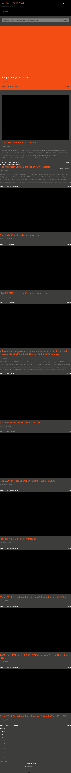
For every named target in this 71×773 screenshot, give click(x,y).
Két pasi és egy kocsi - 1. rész (16, 77)
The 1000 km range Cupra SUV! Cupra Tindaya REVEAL (27, 480)
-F (4, 746)
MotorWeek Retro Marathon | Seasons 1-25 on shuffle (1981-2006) (33, 597)
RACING (5, 11)
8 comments (10, 432)
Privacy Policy (31, 766)
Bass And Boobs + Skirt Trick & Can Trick (20, 422)
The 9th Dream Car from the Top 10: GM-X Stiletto (25, 166)
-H (4, 752)
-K (4, 757)
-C (4, 737)
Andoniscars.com (13, 3)
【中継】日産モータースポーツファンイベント (23, 293)
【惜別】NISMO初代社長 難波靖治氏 (18, 539)
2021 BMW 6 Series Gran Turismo (19, 142)
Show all (64, 20)
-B (4, 734)
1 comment (10, 374)
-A (4, 731)
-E (4, 743)
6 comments (10, 302)
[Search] (63, 3)
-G (4, 749)
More (67, 86)
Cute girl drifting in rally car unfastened (20, 235)
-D (4, 740)
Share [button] (4, 86)
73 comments (10, 244)
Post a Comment (14, 86)
